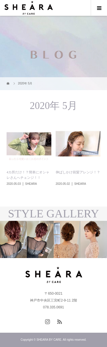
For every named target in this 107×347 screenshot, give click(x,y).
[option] (27, 239)
